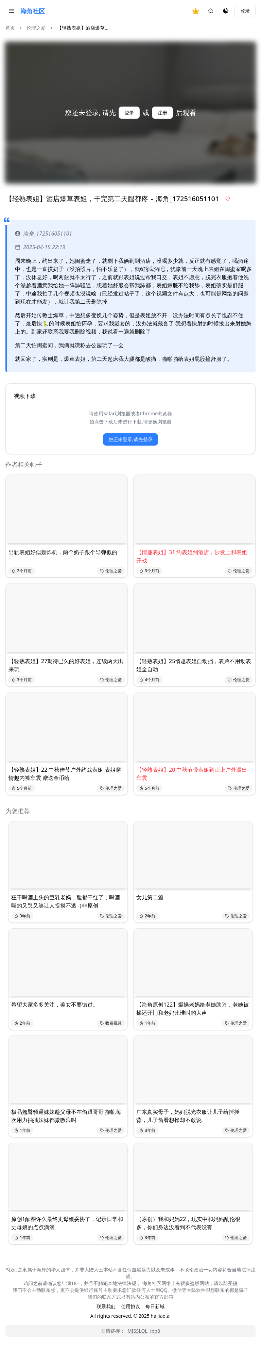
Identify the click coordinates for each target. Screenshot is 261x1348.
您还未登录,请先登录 (130, 439)
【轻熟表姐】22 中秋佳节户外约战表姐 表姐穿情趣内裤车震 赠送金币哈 (64, 774)
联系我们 (106, 1306)
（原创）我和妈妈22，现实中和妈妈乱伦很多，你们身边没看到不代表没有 (188, 1223)
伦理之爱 (36, 28)
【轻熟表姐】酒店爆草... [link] (82, 28)
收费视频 (111, 1023)
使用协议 (130, 1306)
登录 (245, 10)
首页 (10, 28)
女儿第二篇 (149, 897)
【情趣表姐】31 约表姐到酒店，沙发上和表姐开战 (191, 556)
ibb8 (155, 1331)
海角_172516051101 (43, 233)
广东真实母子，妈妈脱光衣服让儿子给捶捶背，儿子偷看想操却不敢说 (188, 1116)
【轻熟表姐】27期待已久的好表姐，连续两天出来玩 (65, 665)
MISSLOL (137, 1331)
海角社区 (32, 11)
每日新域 (154, 1306)
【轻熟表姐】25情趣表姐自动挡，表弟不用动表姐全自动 (193, 665)
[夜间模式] (226, 11)
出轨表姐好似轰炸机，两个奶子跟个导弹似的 (62, 552)
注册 (162, 112)
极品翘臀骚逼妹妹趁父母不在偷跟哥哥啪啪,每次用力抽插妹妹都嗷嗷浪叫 (66, 1116)
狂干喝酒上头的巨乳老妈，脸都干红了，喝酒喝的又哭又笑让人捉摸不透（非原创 (65, 901)
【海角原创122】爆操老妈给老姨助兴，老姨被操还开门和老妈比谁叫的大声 (192, 1008)
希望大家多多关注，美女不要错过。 (54, 1004)
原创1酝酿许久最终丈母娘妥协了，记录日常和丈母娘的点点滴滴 (67, 1223)
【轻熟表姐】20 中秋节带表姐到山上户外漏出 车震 (191, 774)
